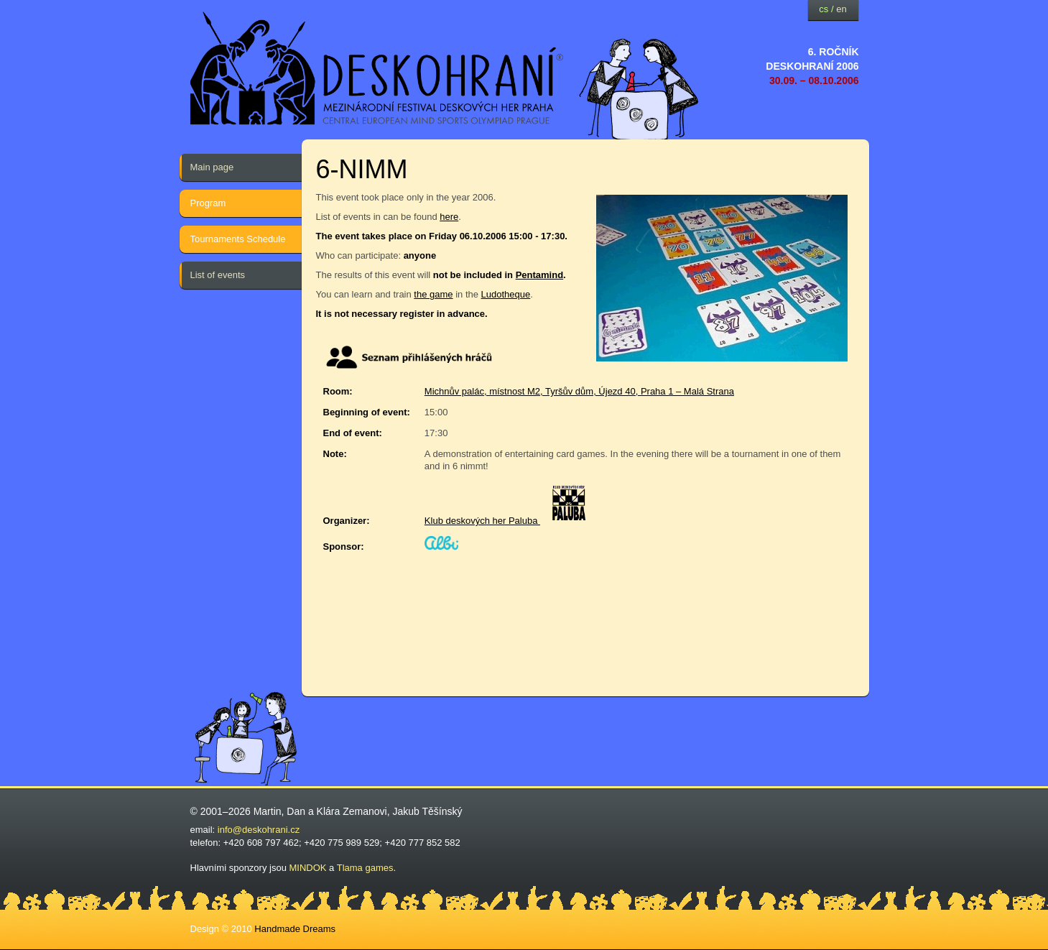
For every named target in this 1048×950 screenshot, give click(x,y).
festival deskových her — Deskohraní (377, 68)
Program (208, 203)
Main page (212, 167)
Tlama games (365, 867)
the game (433, 294)
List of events (218, 274)
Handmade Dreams (294, 928)
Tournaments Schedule (238, 239)
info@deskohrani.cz (259, 829)
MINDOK (308, 867)
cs (823, 9)
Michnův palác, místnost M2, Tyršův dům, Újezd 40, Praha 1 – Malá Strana (579, 391)
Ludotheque (506, 294)
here (449, 216)
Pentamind (539, 274)
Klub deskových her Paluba (482, 520)
